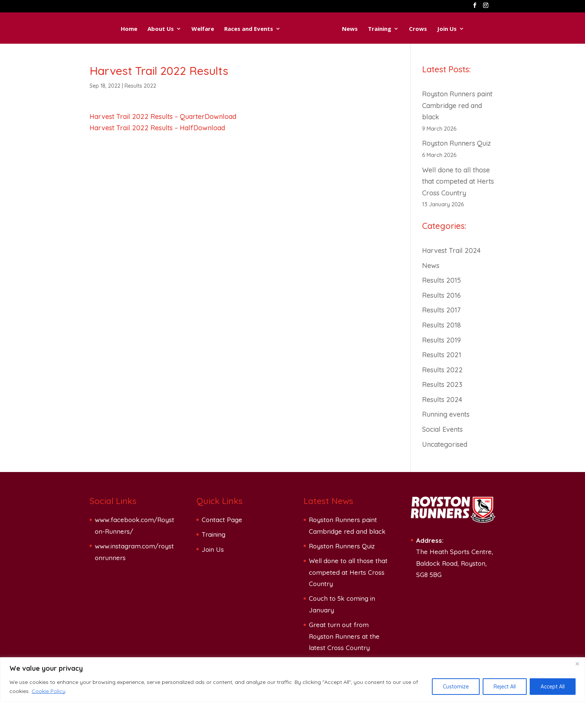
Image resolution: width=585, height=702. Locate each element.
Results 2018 (441, 325)
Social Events (442, 429)
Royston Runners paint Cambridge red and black (457, 105)
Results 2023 (442, 384)
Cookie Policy (48, 691)
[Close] (577, 663)
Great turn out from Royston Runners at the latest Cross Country (344, 636)
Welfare (193, 29)
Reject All (505, 686)
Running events (446, 414)
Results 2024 (442, 399)
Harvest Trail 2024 (451, 250)
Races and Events (239, 29)
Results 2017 (441, 310)
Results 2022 (140, 85)
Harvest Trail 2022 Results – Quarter (147, 116)
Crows (427, 29)
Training (389, 29)
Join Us (456, 29)
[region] (292, 679)
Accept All (553, 686)
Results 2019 (441, 340)
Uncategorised (444, 444)
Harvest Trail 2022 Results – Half (141, 127)
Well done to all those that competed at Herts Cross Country (458, 181)
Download (220, 116)
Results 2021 (441, 354)
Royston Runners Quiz (456, 143)
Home (119, 29)
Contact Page (222, 520)
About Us (151, 29)
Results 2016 (441, 295)
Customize (456, 686)
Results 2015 (441, 280)
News (359, 29)
